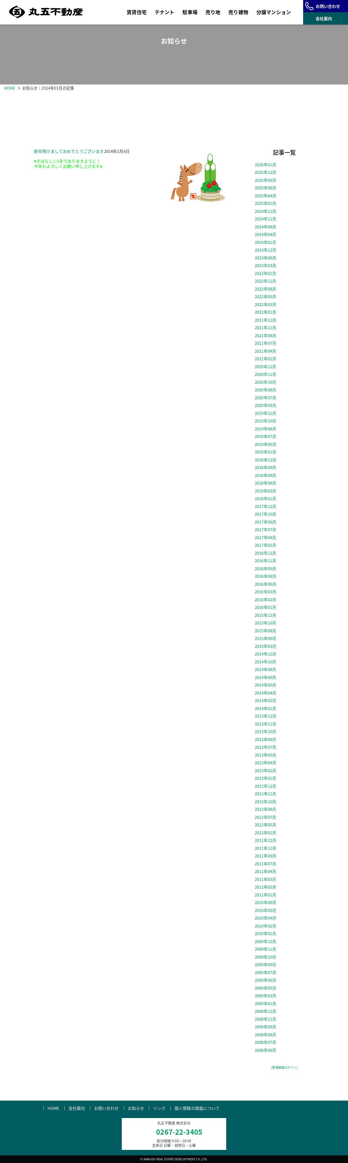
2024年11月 (265, 219)
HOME (9, 88)
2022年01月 (265, 312)
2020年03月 (265, 406)
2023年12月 (265, 250)
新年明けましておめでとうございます (69, 151)
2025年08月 (265, 188)
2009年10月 (265, 957)
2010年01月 (265, 934)
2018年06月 (265, 483)
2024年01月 (265, 243)
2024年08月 (265, 227)
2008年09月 (265, 1027)
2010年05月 (265, 911)
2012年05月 (265, 825)
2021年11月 (265, 328)
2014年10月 (265, 662)
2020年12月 (265, 367)
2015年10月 (265, 623)
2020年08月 (265, 390)
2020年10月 (265, 382)
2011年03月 (265, 880)
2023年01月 (265, 274)
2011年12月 (265, 841)
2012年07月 (265, 817)
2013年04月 (265, 763)
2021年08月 (265, 336)
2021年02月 (265, 359)
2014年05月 (265, 685)
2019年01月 (265, 452)
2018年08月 (265, 476)
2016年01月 (265, 608)
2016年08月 (265, 576)
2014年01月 (265, 709)
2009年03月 (265, 996)
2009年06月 (265, 980)
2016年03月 (265, 592)
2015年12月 (265, 615)
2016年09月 (265, 569)
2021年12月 (265, 320)
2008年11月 (265, 1019)
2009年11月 (265, 949)
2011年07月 (265, 864)
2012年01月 (265, 833)
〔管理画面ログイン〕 (284, 1067)
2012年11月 (265, 794)
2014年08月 (265, 670)
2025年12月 (265, 173)
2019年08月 (265, 429)
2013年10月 (265, 732)
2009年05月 (265, 988)
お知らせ (136, 1108)
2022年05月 (265, 297)
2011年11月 (265, 848)
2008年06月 (265, 1050)
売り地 (213, 12)
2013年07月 (265, 747)
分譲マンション (273, 12)
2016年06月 (265, 584)
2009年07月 (265, 973)
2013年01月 (265, 778)
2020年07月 (265, 398)
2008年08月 (265, 1035)
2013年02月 (265, 771)
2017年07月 (265, 530)
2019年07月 (265, 437)
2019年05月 (265, 445)
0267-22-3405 (179, 1132)
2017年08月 (265, 522)
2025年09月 (265, 180)
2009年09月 (265, 965)
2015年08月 (265, 631)
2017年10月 (265, 514)
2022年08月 (265, 289)
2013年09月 (265, 740)
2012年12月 (265, 786)
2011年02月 (265, 887)
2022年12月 (265, 281)
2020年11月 (265, 374)
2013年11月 (265, 724)
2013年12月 (265, 716)
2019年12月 (265, 413)
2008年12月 (265, 1011)
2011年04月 (265, 872)
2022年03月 (265, 305)
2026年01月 (265, 165)
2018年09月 (265, 468)
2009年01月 (265, 1004)
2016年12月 (265, 553)
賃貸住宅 (137, 12)
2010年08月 (265, 903)
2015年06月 (265, 639)
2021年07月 (265, 343)
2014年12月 (265, 654)
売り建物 (238, 12)
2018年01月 (265, 499)
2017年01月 (265, 545)
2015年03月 (265, 647)
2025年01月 (265, 204)
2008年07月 (265, 1043)
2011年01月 (265, 895)
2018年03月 (265, 491)
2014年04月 (265, 693)
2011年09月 (265, 856)
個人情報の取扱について (197, 1108)
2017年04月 (265, 538)
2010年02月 (265, 926)
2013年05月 (265, 755)
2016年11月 (265, 561)
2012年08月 (265, 809)
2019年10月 (265, 421)
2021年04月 (265, 351)
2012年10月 (265, 802)
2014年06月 (265, 678)
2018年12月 (265, 460)
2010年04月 (265, 918)
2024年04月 (265, 235)
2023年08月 (265, 258)
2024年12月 (265, 212)
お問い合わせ (106, 1108)
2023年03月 (265, 266)
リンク (159, 1108)
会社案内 (77, 1108)
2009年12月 (265, 942)
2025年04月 (265, 196)
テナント (165, 12)
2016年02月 (265, 600)
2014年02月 (265, 701)
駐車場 (189, 12)
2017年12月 (265, 507)
